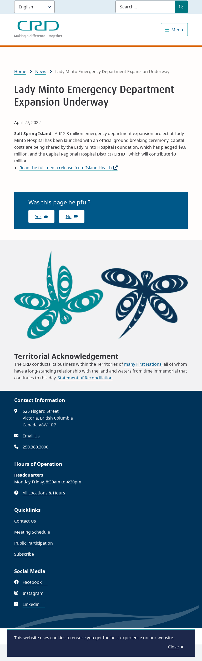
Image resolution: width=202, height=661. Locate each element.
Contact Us (25, 521)
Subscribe (24, 554)
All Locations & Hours (44, 493)
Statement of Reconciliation (85, 378)
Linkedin (34, 604)
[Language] (34, 7)
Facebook (35, 582)
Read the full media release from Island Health (68, 168)
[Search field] (145, 7)
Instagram (36, 593)
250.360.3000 (35, 447)
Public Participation (33, 543)
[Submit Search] (181, 7)
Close (173, 647)
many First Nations (142, 364)
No (69, 216)
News (40, 71)
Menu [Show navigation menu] (177, 30)
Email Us (31, 436)
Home (20, 71)
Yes (38, 216)
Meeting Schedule (32, 532)
